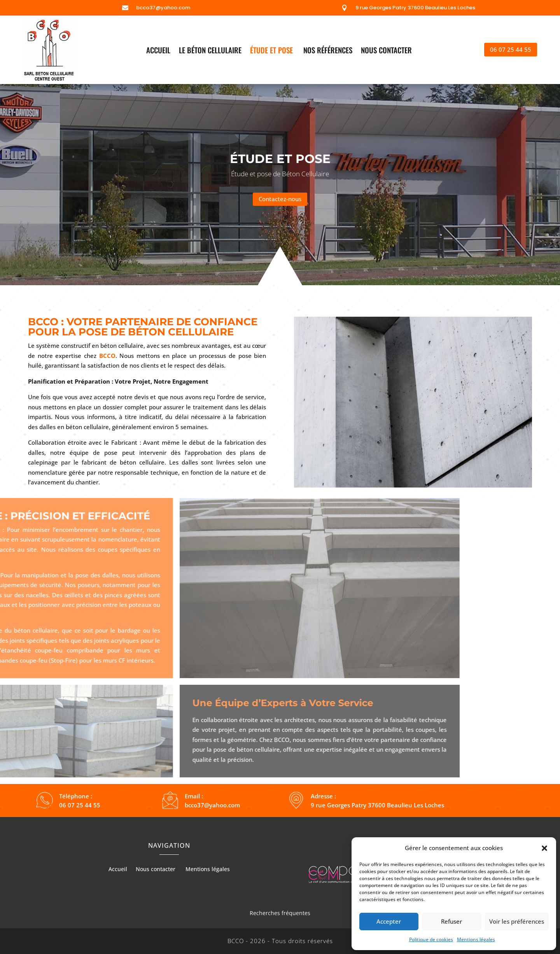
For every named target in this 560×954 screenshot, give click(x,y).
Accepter (388, 921)
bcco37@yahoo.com (163, 7)
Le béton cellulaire (210, 51)
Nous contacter (387, 51)
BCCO (107, 356)
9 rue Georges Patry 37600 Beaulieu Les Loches (415, 7)
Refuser (451, 921)
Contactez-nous (280, 199)
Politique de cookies (431, 939)
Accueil (158, 51)
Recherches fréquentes (280, 913)
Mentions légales (476, 939)
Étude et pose (272, 51)
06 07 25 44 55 (510, 49)
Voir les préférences (516, 921)
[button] (544, 848)
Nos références (327, 51)
